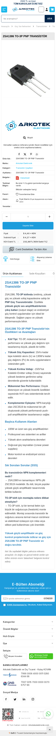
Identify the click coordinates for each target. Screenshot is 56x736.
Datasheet (25, 178)
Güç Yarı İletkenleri (23, 26)
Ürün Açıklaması (12, 273)
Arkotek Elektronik (24, 163)
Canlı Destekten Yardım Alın (28, 249)
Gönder (48, 598)
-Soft (12, 733)
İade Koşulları (37, 273)
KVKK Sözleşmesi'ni (17, 604)
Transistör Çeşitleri (24, 168)
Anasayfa (5, 26)
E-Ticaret (19, 733)
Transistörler (41, 26)
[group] (28, 78)
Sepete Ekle (28, 225)
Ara (49, 18)
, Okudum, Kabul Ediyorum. (28, 604)
